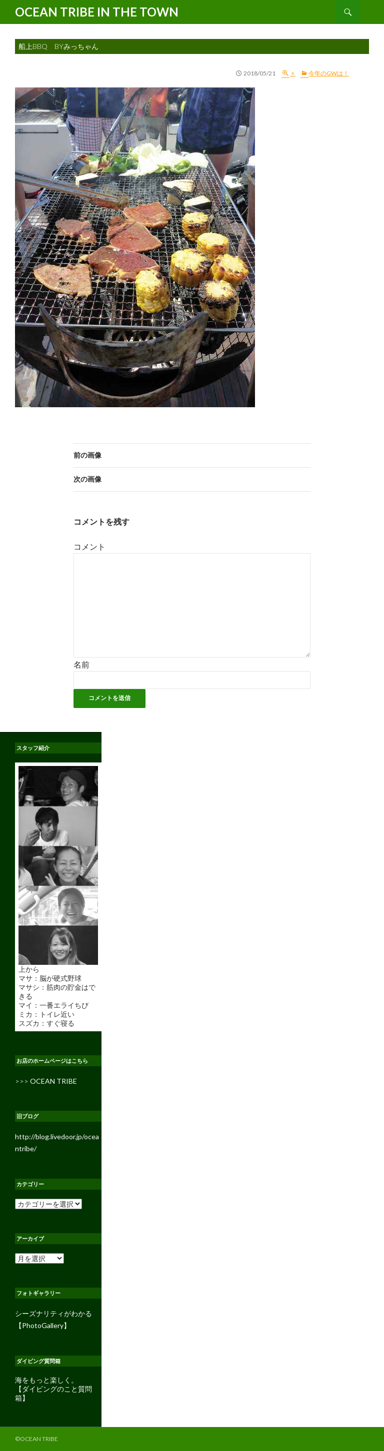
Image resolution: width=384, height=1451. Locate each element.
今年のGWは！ (328, 73)
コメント (90, 546)
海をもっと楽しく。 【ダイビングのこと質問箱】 (53, 1389)
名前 (82, 664)
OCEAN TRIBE (53, 1081)
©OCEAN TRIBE (36, 1439)
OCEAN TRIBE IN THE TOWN (96, 11)
